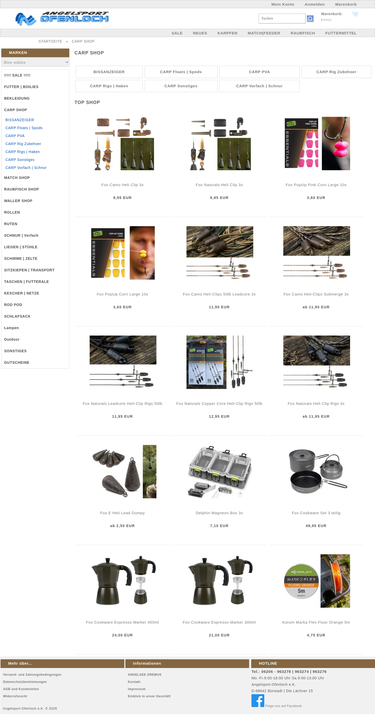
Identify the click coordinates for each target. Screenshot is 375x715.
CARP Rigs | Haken (22, 152)
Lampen (11, 328)
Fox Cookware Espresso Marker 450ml (122, 622)
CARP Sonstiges (20, 160)
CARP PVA (15, 136)
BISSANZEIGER (19, 120)
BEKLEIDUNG (17, 98)
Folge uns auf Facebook (276, 706)
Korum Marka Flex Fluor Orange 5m (316, 622)
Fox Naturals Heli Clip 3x (219, 185)
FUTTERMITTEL (341, 33)
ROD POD (13, 305)
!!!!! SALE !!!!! (17, 75)
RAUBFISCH (303, 33)
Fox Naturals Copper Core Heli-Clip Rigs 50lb (219, 403)
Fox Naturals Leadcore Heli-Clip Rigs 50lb (122, 403)
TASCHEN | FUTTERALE (26, 282)
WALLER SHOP (18, 201)
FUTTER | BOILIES (21, 87)
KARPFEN (228, 33)
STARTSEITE (50, 41)
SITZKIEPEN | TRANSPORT (29, 270)
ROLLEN (12, 212)
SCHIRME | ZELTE (21, 258)
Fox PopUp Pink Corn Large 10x (316, 185)
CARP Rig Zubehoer (23, 144)
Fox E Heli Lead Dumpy (122, 513)
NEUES (200, 33)
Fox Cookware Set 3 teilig (316, 513)
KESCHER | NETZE (21, 293)
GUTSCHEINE (17, 362)
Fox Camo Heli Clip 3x (122, 185)
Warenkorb (346, 4)
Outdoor (12, 339)
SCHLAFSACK (17, 316)
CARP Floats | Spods (24, 128)
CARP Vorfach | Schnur (25, 168)
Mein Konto (282, 4)
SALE (177, 33)
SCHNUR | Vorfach (21, 235)
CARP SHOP (83, 41)
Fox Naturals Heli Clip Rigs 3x (316, 403)
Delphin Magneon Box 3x (219, 513)
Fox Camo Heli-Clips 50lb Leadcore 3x (219, 294)
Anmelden (315, 4)
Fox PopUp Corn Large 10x (122, 294)
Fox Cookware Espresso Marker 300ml (219, 622)
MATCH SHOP (17, 178)
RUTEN (10, 224)
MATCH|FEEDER (264, 33)
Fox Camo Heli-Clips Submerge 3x (316, 294)
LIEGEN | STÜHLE (21, 247)
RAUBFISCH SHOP (21, 189)
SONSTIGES (15, 351)
